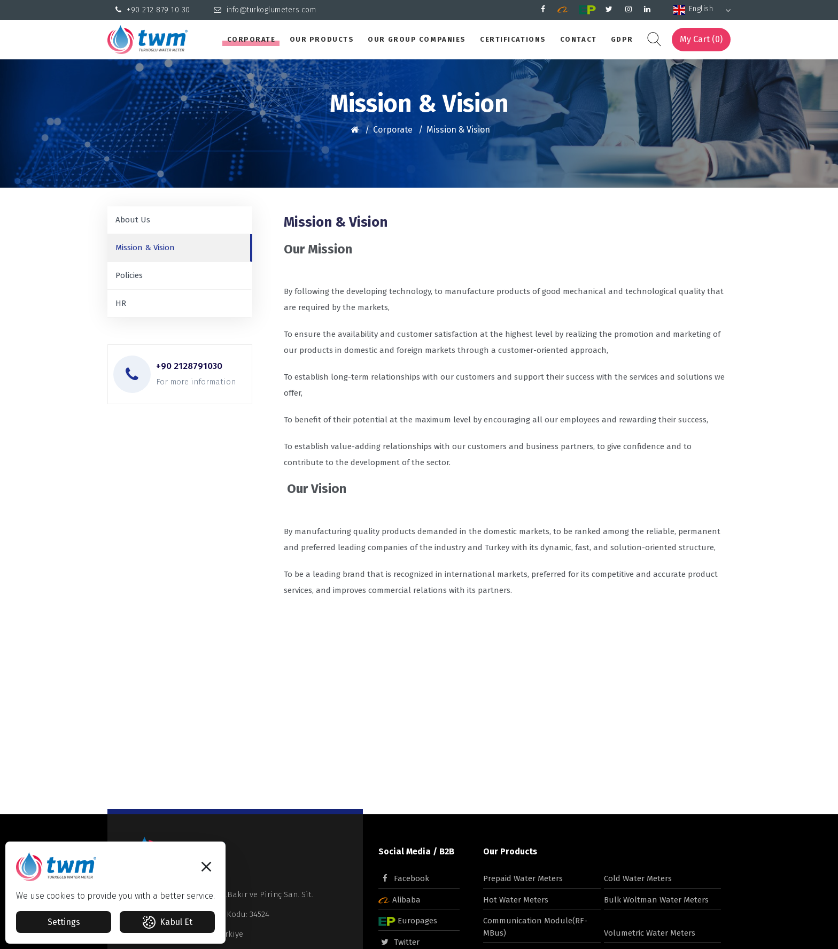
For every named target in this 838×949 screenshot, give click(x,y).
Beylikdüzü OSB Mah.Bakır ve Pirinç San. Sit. (230, 894)
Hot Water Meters (515, 900)
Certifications (513, 39)
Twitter (399, 942)
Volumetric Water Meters (649, 933)
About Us (132, 220)
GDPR (622, 39)
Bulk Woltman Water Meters (656, 900)
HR (120, 303)
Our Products (322, 39)
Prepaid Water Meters (523, 878)
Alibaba (399, 900)
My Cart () (701, 39)
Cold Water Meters (638, 878)
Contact (578, 39)
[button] (206, 869)
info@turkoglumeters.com (265, 9)
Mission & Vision (458, 130)
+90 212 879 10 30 (152, 9)
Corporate (251, 39)
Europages (407, 920)
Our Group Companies (417, 39)
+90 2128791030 (189, 366)
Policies (129, 275)
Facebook (403, 878)
